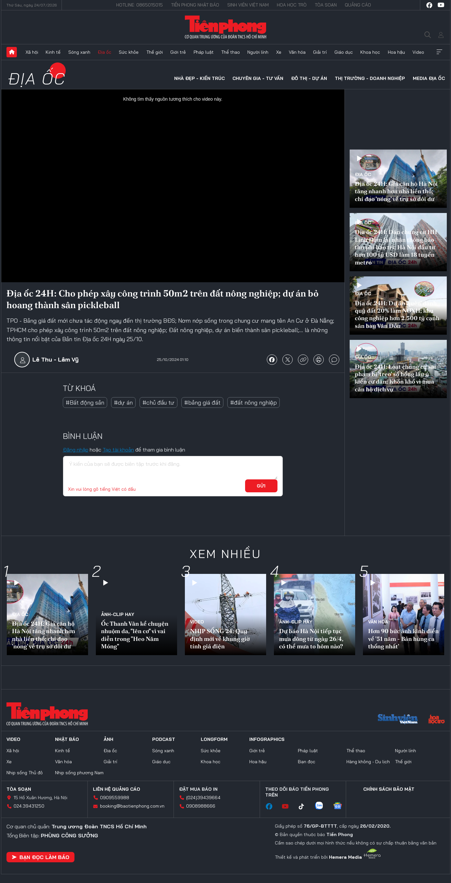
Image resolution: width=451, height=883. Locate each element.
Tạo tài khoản (118, 449)
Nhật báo (67, 739)
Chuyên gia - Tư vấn (257, 78)
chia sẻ (272, 359)
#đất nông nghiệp (253, 402)
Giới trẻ (178, 52)
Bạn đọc (306, 762)
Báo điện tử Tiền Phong (225, 27)
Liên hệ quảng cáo (116, 789)
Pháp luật (204, 52)
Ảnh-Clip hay (117, 614)
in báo (318, 359)
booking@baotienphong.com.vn (132, 806)
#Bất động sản (85, 402)
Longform (214, 739)
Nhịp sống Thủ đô (24, 773)
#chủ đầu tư (158, 402)
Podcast (163, 739)
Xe (278, 52)
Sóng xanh (79, 52)
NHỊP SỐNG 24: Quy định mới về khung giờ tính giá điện (220, 638)
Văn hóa (297, 52)
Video (418, 52)
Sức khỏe (129, 52)
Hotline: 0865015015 (139, 5)
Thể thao (230, 52)
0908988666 (200, 806)
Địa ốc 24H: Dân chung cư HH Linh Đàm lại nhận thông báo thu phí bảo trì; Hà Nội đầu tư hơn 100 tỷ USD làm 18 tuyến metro (396, 247)
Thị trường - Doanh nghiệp (370, 78)
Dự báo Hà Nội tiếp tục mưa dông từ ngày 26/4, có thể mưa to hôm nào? (311, 638)
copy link (303, 359)
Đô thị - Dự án (309, 78)
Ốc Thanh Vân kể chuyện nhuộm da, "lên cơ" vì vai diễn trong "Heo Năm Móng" (134, 635)
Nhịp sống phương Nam (79, 773)
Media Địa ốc (429, 78)
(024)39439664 (203, 797)
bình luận (334, 359)
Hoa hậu (396, 52)
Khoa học (370, 52)
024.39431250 (29, 806)
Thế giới (154, 52)
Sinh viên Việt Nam (248, 5)
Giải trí (320, 52)
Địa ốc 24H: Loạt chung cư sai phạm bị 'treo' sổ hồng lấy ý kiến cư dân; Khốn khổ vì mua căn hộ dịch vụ (395, 378)
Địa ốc (104, 52)
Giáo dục (343, 52)
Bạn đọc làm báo (40, 857)
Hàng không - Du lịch (368, 762)
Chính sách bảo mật (388, 789)
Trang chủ (11, 52)
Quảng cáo (358, 5)
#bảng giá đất (202, 402)
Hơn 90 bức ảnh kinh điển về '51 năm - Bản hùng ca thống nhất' (403, 638)
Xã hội (32, 52)
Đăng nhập (75, 449)
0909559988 (114, 797)
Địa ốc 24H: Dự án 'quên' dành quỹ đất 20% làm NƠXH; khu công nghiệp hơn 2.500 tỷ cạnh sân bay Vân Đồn (397, 314)
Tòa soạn (326, 5)
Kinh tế (53, 52)
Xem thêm (439, 52)
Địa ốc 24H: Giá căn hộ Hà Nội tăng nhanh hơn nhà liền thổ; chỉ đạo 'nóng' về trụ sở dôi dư (396, 191)
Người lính (257, 52)
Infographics (267, 739)
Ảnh (108, 739)
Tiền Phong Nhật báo (195, 5)
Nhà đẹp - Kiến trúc (199, 78)
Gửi (261, 486)
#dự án (123, 402)
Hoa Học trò (292, 5)
